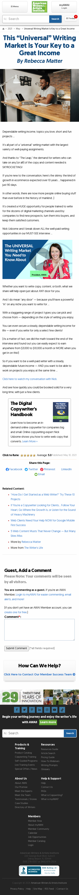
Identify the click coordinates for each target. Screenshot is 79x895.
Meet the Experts (23, 791)
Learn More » (30, 441)
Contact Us (47, 787)
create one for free (15, 612)
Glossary (45, 769)
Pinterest (49, 469)
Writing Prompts (49, 765)
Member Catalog (36, 841)
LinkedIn (66, 469)
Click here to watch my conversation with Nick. (29, 379)
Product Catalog (23, 752)
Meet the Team (23, 795)
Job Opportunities (37, 837)
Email (41, 474)
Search (55, 19)
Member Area (35, 820)
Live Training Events (25, 764)
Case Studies (21, 803)
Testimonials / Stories (26, 799)
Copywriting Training (25, 756)
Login (31, 845)
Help (43, 783)
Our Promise (21, 787)
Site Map (37, 888)
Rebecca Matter (31, 542)
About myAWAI (35, 825)
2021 (10, 28)
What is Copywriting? (52, 795)
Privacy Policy (17, 888)
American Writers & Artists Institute (49, 883)
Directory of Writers (25, 807)
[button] (15, 7)
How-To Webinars (50, 761)
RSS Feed (49, 888)
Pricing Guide (47, 757)
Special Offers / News (26, 769)
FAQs (43, 791)
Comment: (12, 617)
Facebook (15, 469)
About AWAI (21, 783)
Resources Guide (49, 749)
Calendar (32, 833)
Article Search (48, 753)
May (18, 28)
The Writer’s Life (33, 548)
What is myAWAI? (50, 799)
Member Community (38, 829)
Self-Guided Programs (26, 760)
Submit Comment (16, 648)
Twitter (33, 469)
